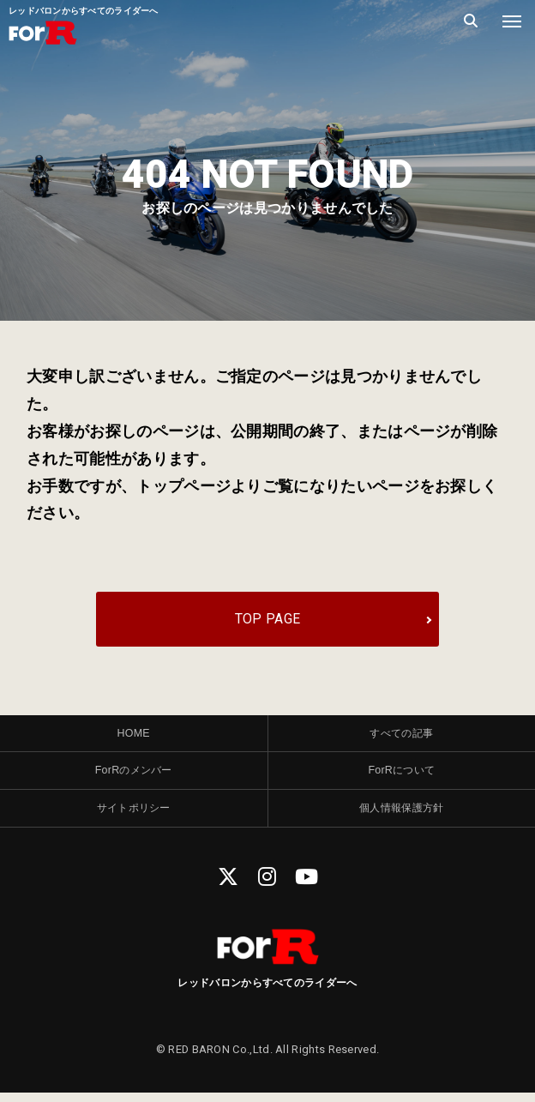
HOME (134, 737)
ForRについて (401, 776)
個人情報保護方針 (401, 815)
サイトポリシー (134, 815)
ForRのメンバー (133, 776)
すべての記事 (401, 737)
